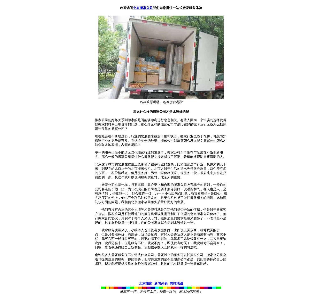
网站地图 (176, 283)
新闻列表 (161, 283)
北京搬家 (145, 283)
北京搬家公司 (143, 8)
